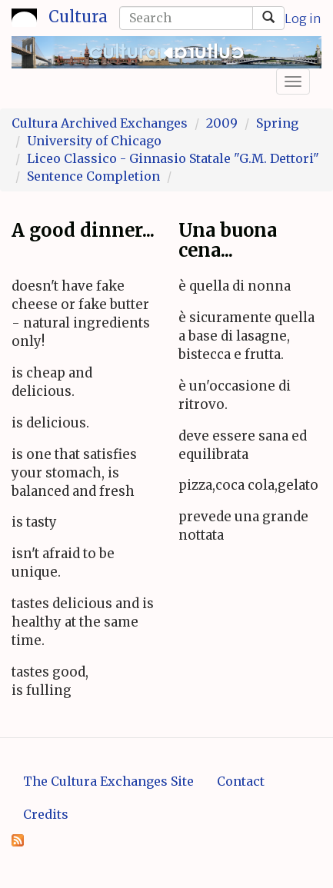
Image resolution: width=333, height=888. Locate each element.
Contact (241, 781)
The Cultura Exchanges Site (108, 781)
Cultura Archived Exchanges (100, 123)
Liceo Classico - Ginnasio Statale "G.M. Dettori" (173, 158)
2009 (222, 123)
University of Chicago (94, 140)
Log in (303, 18)
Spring (277, 123)
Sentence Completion (93, 176)
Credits (45, 814)
